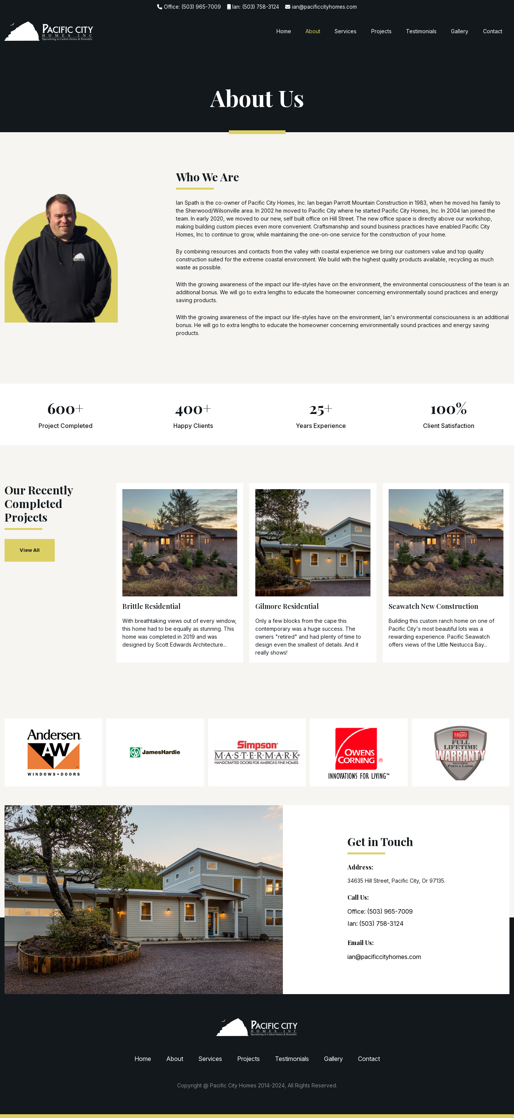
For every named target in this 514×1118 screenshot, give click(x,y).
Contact (492, 31)
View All (30, 550)
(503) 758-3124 (260, 7)
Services (346, 31)
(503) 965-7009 (201, 7)
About (313, 31)
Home (283, 31)
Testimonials (421, 31)
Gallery (459, 31)
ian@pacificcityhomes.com (324, 7)
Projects (381, 31)
